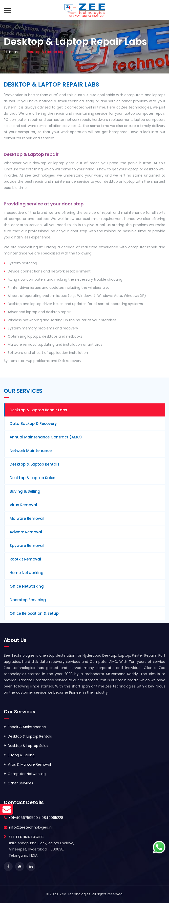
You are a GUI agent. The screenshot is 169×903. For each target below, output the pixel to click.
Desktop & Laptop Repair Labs (38, 410)
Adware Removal (26, 532)
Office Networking (27, 586)
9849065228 (52, 817)
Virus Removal (23, 504)
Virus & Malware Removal (29, 764)
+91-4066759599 (23, 817)
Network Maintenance (31, 450)
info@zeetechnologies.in (30, 827)
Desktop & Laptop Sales (32, 477)
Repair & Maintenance (27, 726)
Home (12, 51)
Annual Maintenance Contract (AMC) (46, 437)
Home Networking (26, 572)
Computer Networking (27, 773)
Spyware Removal (27, 545)
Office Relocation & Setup (34, 613)
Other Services (20, 783)
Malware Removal (27, 518)
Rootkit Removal (25, 559)
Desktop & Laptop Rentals (35, 464)
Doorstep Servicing (28, 599)
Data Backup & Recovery (33, 423)
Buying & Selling (25, 491)
